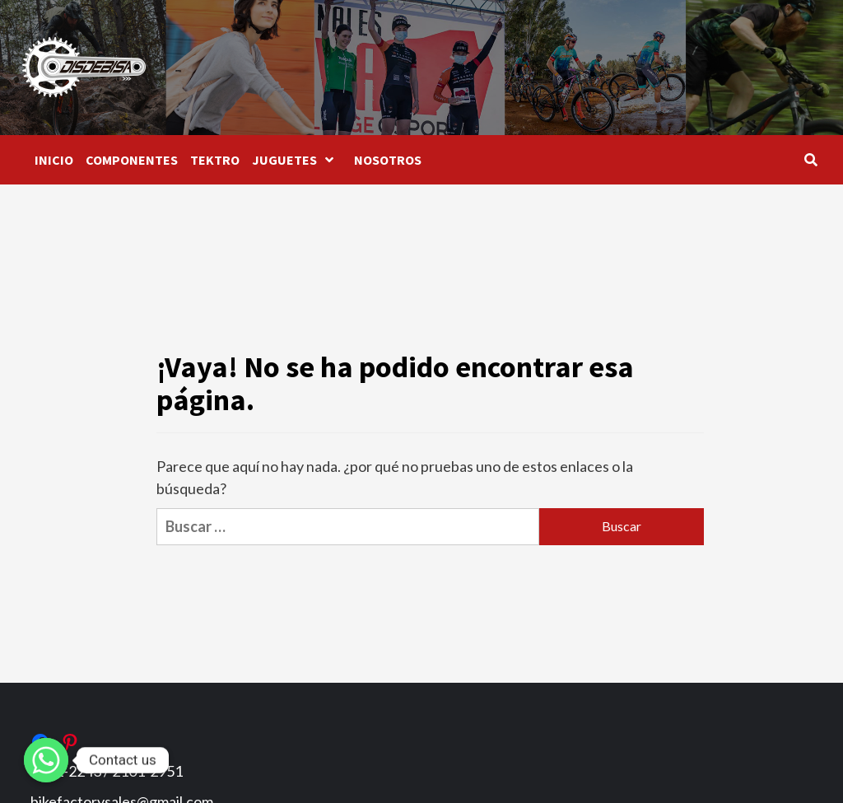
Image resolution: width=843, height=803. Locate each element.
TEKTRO (215, 160)
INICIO (54, 160)
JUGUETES (297, 160)
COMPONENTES (132, 160)
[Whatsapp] (46, 760)
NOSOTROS (388, 160)
